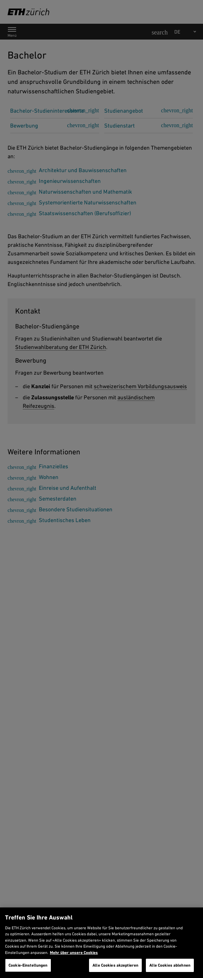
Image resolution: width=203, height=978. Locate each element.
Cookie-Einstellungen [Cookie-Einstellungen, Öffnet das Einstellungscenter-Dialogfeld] (28, 965)
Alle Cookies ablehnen (169, 965)
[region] (101, 942)
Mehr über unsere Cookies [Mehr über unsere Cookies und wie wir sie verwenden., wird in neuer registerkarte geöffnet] (74, 952)
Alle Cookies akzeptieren (115, 965)
